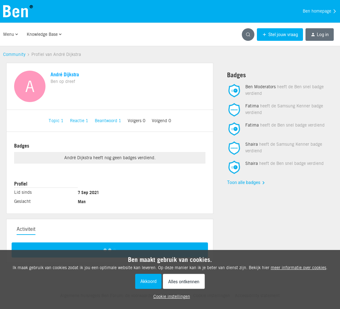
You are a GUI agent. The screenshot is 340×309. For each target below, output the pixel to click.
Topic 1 (57, 120)
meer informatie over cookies (298, 267)
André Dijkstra (64, 74)
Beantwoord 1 (109, 120)
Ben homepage (320, 11)
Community (14, 54)
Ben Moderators (260, 86)
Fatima (252, 105)
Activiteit (26, 229)
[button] (280, 34)
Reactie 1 (80, 120)
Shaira (251, 144)
